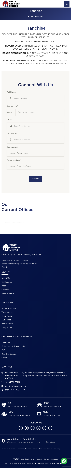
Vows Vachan (7, 312)
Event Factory (8, 316)
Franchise (6, 342)
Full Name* (12, 92)
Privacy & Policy (45, 449)
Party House (7, 327)
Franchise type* (14, 160)
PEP (3, 350)
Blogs (4, 286)
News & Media (8, 293)
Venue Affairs (7, 323)
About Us (6, 278)
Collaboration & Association (14, 346)
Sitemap (56, 449)
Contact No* (12, 106)
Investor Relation (8, 449)
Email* (9, 119)
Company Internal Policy (27, 449)
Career (4, 357)
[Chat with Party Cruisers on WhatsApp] (44, 428)
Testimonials (7, 282)
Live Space (6, 320)
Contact (5, 289)
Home (30, 16)
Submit (35, 179)
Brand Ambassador (10, 354)
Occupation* (12, 147)
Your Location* (13, 133)
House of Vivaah (9, 308)
